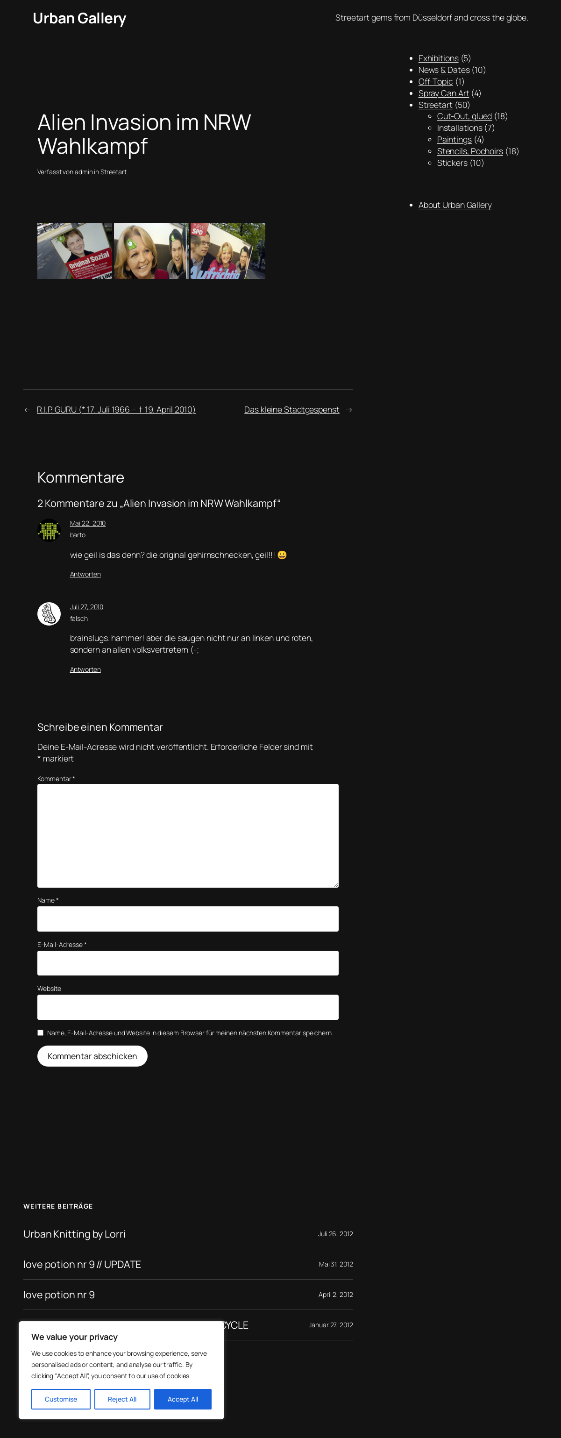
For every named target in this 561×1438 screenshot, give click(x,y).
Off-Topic (436, 81)
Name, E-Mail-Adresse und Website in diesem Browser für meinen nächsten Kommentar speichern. (190, 1032)
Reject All (122, 1399)
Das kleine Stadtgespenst (292, 409)
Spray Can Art (444, 93)
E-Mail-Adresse (61, 944)
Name (47, 900)
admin (84, 171)
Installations (460, 127)
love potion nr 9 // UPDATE (82, 1264)
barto (78, 534)
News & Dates (444, 69)
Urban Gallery (80, 17)
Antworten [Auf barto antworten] (85, 574)
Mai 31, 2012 (336, 1264)
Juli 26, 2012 (335, 1233)
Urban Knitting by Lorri (74, 1233)
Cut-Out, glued (464, 115)
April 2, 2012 (336, 1294)
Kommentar (56, 778)
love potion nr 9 (58, 1294)
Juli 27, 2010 (87, 606)
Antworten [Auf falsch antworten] (85, 669)
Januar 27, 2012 (331, 1324)
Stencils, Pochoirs (470, 151)
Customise (61, 1399)
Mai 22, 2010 (88, 523)
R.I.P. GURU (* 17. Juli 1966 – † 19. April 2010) (116, 409)
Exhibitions (439, 58)
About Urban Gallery (455, 204)
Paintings (454, 139)
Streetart (113, 171)
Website (49, 988)
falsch (79, 618)
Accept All (183, 1399)
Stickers (452, 162)
